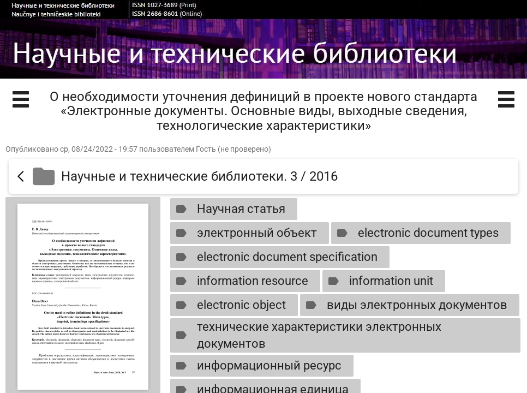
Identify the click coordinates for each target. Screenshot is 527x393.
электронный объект (244, 233)
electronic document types (415, 233)
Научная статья (228, 209)
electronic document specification (274, 257)
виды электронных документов (404, 305)
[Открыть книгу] (82, 297)
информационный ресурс (256, 366)
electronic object (228, 305)
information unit (378, 281)
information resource (239, 281)
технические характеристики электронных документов (306, 335)
